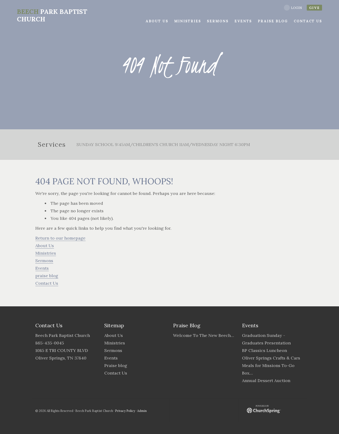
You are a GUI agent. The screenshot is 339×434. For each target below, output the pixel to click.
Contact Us (46, 283)
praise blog (46, 275)
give (314, 8)
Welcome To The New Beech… (203, 335)
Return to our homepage (60, 238)
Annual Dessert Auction (266, 380)
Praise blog (115, 365)
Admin (142, 411)
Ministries (45, 253)
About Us (44, 245)
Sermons (44, 260)
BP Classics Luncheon (264, 350)
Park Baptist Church (52, 15)
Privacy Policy (125, 411)
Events (42, 268)
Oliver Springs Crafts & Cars (271, 358)
